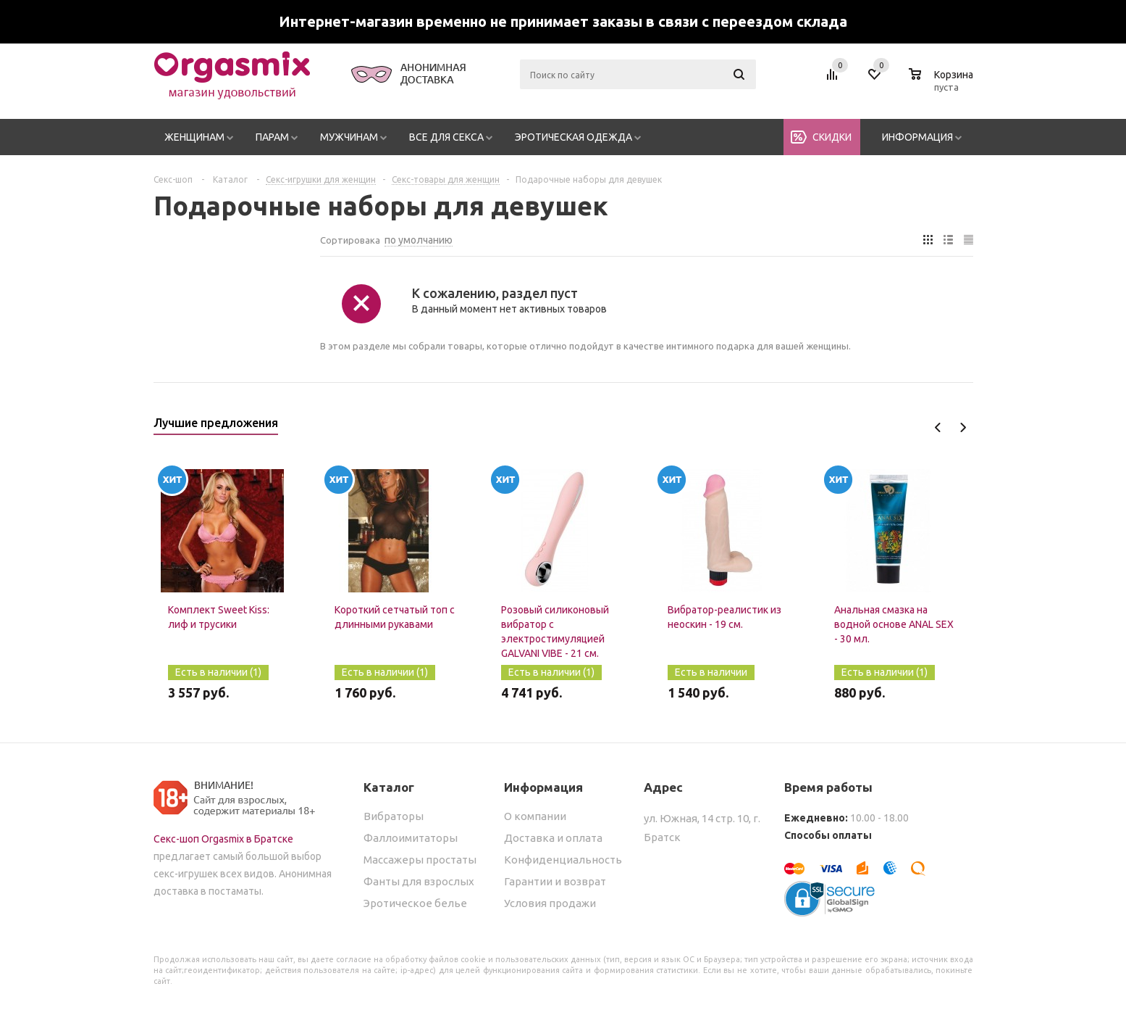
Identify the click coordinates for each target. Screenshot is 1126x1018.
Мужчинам (349, 137)
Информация (917, 137)
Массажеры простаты (420, 859)
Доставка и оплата (553, 838)
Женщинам (194, 137)
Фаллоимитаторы (411, 838)
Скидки (832, 137)
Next (962, 427)
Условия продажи (550, 903)
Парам (272, 137)
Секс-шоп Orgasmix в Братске (223, 839)
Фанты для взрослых (419, 881)
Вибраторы (394, 816)
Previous (938, 427)
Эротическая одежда (573, 137)
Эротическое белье (415, 903)
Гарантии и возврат (555, 881)
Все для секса (446, 137)
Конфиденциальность (563, 859)
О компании (535, 816)
